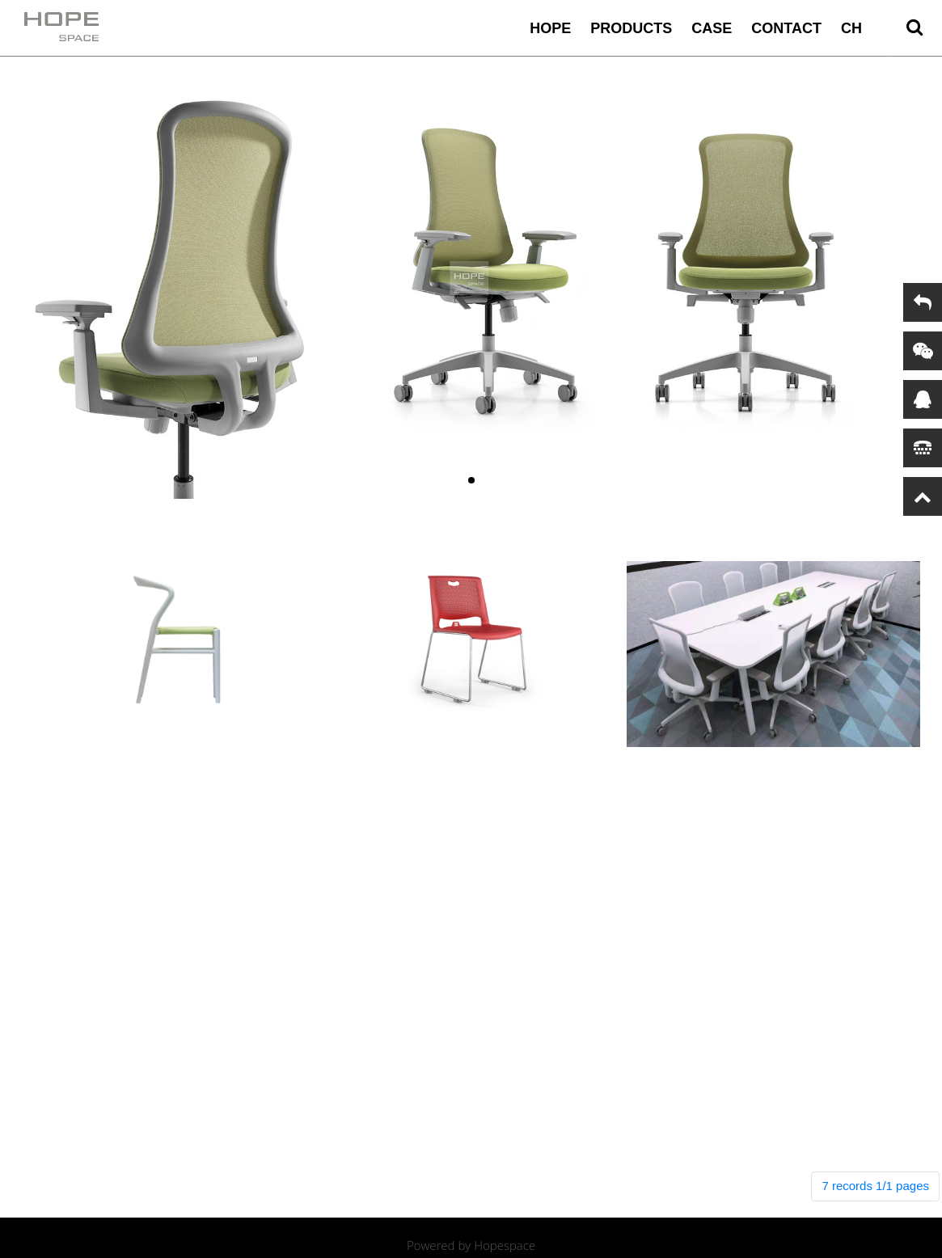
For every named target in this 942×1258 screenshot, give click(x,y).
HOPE (550, 28)
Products (631, 28)
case (711, 28)
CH (851, 28)
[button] (471, 480)
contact (786, 28)
